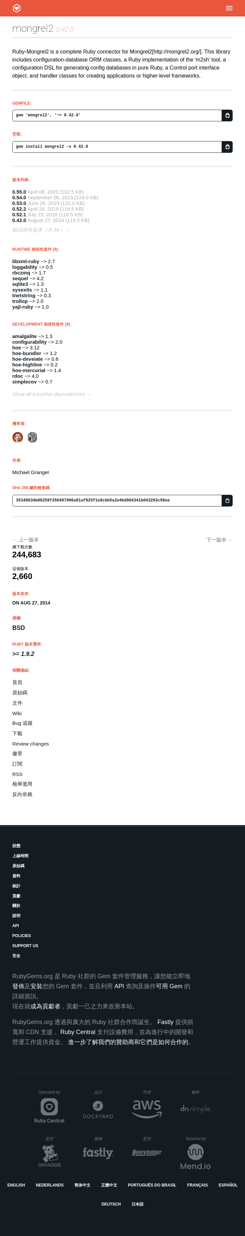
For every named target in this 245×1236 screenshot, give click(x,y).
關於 (16, 905)
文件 (17, 703)
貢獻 (16, 896)
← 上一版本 (25, 540)
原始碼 (19, 692)
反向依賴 (22, 794)
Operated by (51, 1094)
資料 (16, 876)
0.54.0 (19, 197)
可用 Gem (169, 986)
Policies (21, 935)
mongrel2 (32, 28)
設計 (103, 1092)
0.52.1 (19, 214)
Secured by (198, 1138)
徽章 (17, 753)
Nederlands (49, 1185)
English (16, 1185)
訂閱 (17, 764)
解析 (201, 1092)
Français (197, 1185)
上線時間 (20, 856)
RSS (17, 774)
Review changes (30, 744)
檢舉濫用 (22, 784)
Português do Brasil (152, 1185)
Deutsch (111, 1204)
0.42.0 (19, 220)
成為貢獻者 (45, 1006)
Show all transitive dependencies (48, 394)
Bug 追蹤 (22, 723)
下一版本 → (219, 540)
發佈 (18, 986)
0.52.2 (19, 209)
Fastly (166, 1022)
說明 (16, 915)
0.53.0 (19, 203)
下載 (17, 733)
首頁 (17, 682)
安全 (16, 955)
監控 (54, 1138)
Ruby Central (77, 1032)
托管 (151, 1092)
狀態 (16, 846)
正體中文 (109, 1185)
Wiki (17, 713)
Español (228, 1185)
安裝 (36, 986)
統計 (16, 886)
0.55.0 (19, 192)
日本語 (138, 1204)
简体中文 (82, 1185)
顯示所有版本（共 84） (38, 230)
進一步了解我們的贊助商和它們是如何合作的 (128, 1042)
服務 (103, 1138)
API (15, 925)
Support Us (25, 945)
